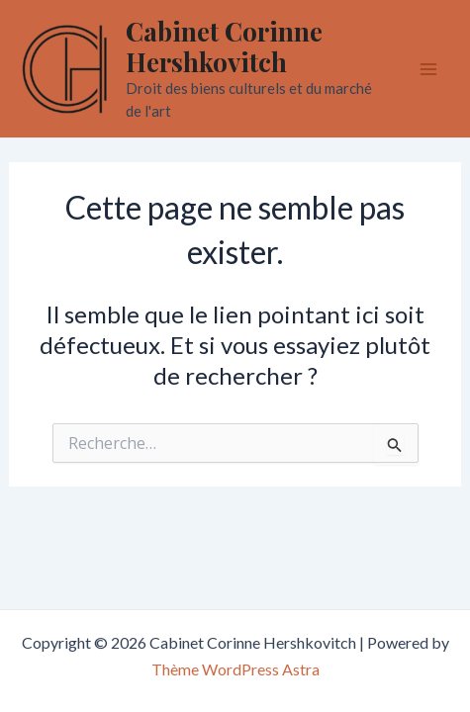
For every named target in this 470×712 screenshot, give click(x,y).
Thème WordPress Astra (235, 669)
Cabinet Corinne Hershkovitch (224, 46)
